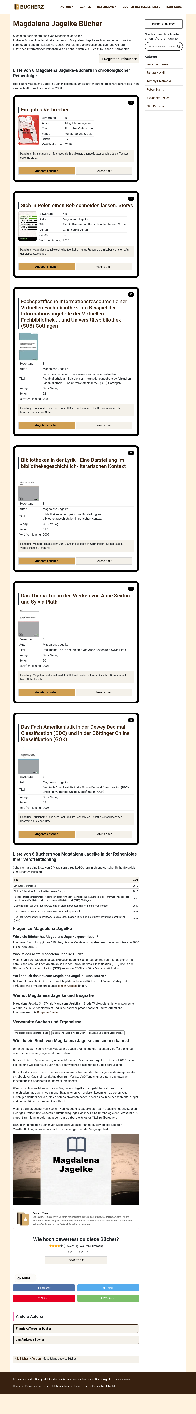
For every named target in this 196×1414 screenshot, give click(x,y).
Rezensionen (106, 7)
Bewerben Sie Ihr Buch (38, 1386)
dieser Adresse (68, 986)
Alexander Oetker (158, 98)
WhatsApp (108, 1298)
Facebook (44, 1288)
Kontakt (112, 1386)
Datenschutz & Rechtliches (90, 1386)
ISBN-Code (174, 7)
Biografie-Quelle (47, 1012)
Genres (85, 7)
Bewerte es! (76, 1260)
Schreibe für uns (62, 1386)
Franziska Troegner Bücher (33, 1328)
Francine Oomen (157, 64)
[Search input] (162, 46)
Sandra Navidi (156, 72)
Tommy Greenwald (159, 81)
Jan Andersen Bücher (30, 1339)
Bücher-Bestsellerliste (141, 7)
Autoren (67, 7)
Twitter (108, 1288)
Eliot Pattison (155, 106)
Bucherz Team (40, 1213)
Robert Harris (155, 89)
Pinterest (44, 1298)
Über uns (18, 1386)
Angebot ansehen (46, 171)
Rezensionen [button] (104, 171)
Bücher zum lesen (164, 24)
